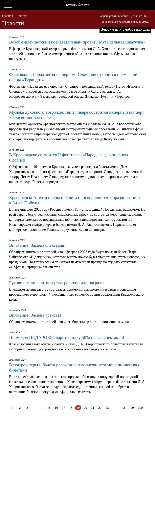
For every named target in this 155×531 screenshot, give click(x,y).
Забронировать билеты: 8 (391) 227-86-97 (124, 16)
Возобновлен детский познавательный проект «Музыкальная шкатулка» (77, 42)
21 (92, 407)
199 (131, 407)
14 (41, 407)
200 (140, 407)
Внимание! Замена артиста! (35, 315)
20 (85, 407)
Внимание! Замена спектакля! (37, 245)
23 (107, 407)
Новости (21, 16)
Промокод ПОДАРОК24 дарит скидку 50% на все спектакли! (66, 337)
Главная (7, 16)
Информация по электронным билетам (126, 21)
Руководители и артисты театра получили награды (56, 282)
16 (56, 407)
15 (49, 407)
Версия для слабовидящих (125, 29)
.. (34, 407)
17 (63, 407)
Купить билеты (77, 5)
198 (122, 407)
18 (70, 407)
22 (100, 407)
